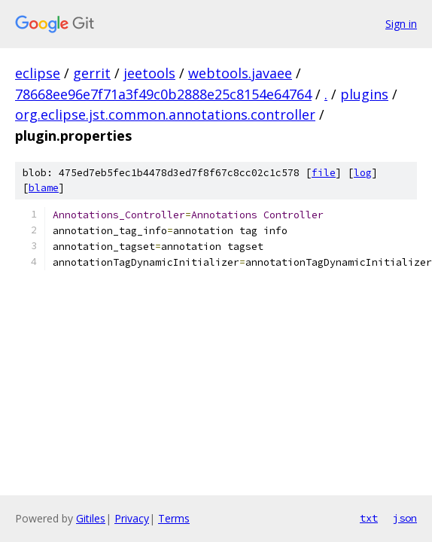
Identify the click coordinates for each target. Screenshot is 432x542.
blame (44, 187)
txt (369, 518)
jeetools (149, 73)
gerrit (92, 73)
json (405, 518)
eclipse (37, 73)
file (324, 172)
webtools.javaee (240, 73)
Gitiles (90, 518)
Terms (174, 518)
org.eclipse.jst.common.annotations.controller (165, 114)
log (363, 172)
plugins (364, 94)
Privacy (131, 518)
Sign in (401, 24)
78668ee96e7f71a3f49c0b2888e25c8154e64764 (163, 94)
